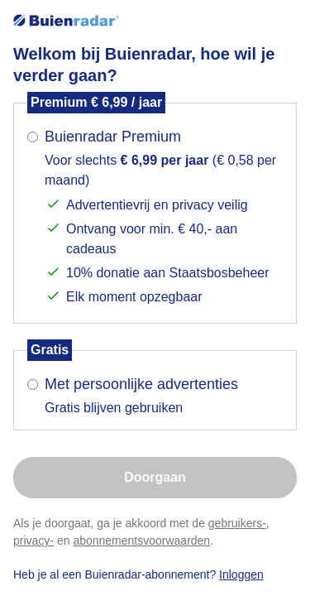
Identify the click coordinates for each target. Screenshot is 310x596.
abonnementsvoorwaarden (141, 540)
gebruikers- (237, 523)
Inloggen (241, 574)
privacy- (33, 540)
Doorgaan (155, 477)
